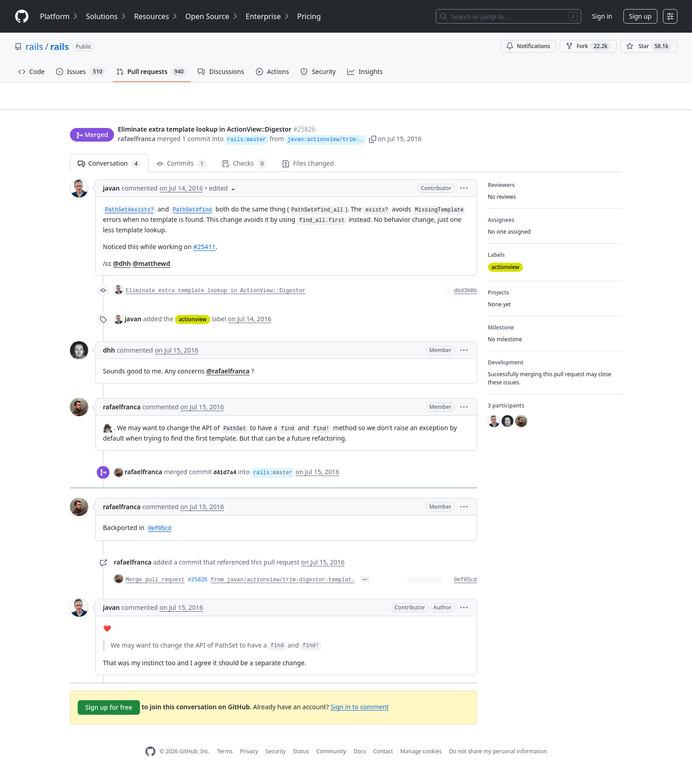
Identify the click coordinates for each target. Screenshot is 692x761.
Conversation (109, 149)
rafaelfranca (136, 121)
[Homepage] (22, 16)
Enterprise (268, 16)
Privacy (249, 737)
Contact (383, 737)
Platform (59, 16)
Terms (225, 737)
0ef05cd (465, 565)
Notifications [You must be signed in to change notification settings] (528, 46)
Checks (244, 149)
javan (111, 174)
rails (34, 46)
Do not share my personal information (498, 737)
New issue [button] (594, 102)
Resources (156, 16)
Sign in (602, 16)
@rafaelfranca (227, 357)
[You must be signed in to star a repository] (648, 46)
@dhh (122, 249)
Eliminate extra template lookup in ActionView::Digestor (216, 277)
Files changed (308, 149)
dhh (109, 336)
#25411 (204, 232)
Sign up (640, 16)
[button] (449, 121)
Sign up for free (109, 692)
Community (331, 737)
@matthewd (151, 249)
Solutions (106, 16)
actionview (192, 305)
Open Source (212, 16)
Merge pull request (155, 565)
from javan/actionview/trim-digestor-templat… (283, 565)
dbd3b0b (465, 277)
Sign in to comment (359, 692)
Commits (181, 149)
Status (301, 737)
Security (275, 737)
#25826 (197, 565)
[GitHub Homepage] (150, 737)
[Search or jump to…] (508, 16)
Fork (588, 46)
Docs (359, 737)
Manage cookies (421, 737)
